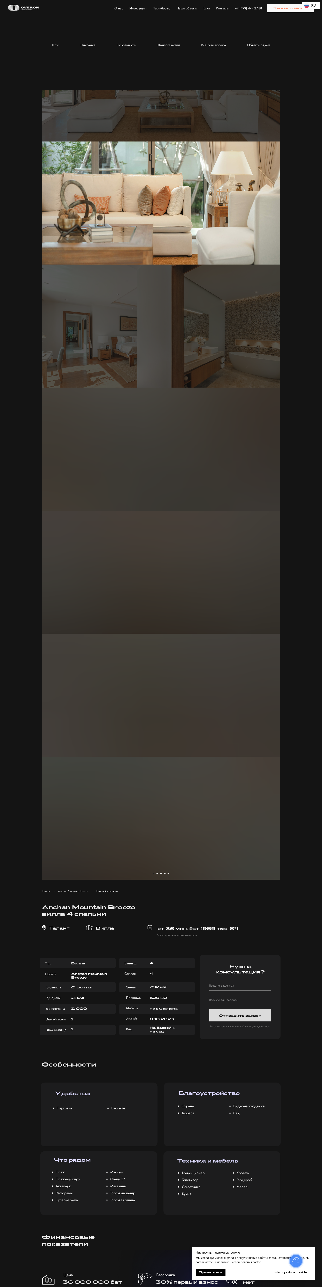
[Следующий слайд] (290, 80)
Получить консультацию (225, 1189)
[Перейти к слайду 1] (153, 135)
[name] (240, 247)
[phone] (240, 262)
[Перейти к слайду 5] (168, 135)
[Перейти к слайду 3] (161, 135)
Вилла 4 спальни (107, 153)
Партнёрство (161, 8)
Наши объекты (187, 8)
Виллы (46, 153)
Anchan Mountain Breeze (73, 153)
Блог (207, 8)
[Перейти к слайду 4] (165, 135)
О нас (118, 8)
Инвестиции (138, 8)
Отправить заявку (240, 277)
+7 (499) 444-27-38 (248, 8)
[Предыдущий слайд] (31, 80)
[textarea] (226, 1163)
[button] (290, 8)
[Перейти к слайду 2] (157, 135)
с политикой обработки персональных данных (222, 1176)
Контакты (222, 8)
